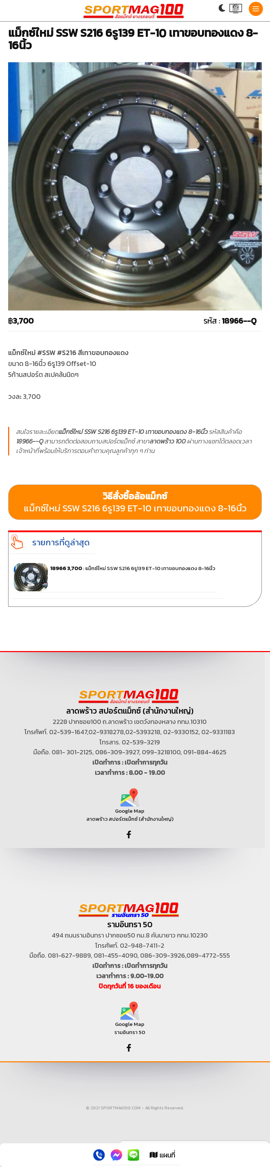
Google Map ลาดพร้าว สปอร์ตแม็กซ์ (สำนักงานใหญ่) (129, 807)
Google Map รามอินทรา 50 (129, 1021)
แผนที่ (162, 1155)
